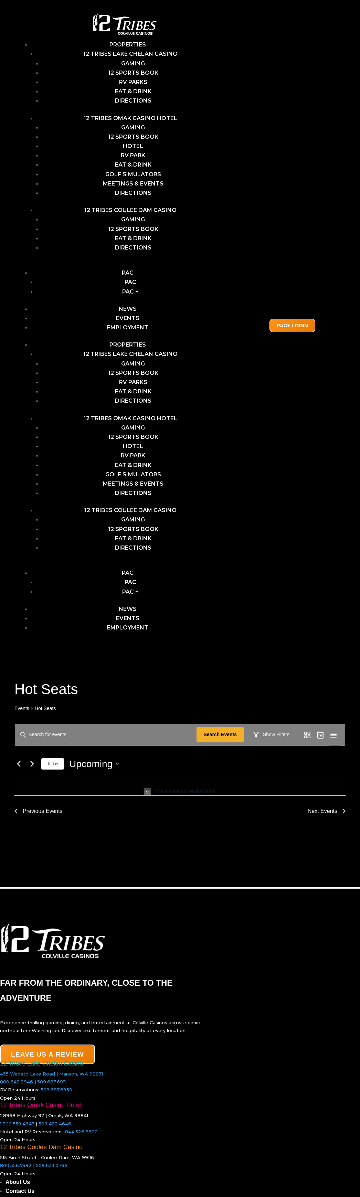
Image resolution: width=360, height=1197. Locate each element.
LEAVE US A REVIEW (47, 1058)
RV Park (133, 155)
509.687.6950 (56, 1093)
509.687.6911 (51, 1085)
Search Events (222, 734)
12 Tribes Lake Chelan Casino (130, 54)
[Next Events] (32, 784)
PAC (128, 272)
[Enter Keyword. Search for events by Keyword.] (107, 734)
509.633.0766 (51, 1169)
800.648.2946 (16, 1085)
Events (127, 318)
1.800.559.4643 (17, 1127)
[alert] (180, 811)
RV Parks (133, 82)
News (128, 309)
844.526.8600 (81, 1135)
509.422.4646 (55, 1127)
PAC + (130, 291)
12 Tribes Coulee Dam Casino (130, 210)
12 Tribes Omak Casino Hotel (130, 118)
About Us (18, 1185)
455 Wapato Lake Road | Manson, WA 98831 (51, 1077)
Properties (127, 44)
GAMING (133, 63)
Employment (127, 327)
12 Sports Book (133, 73)
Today (52, 784)
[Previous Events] (18, 784)
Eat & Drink (133, 91)
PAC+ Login (292, 325)
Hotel (133, 146)
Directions (133, 100)
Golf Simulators (133, 174)
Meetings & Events (133, 183)
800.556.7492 (16, 1169)
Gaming (133, 127)
